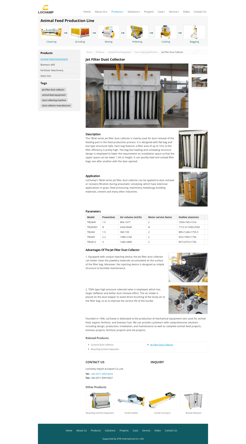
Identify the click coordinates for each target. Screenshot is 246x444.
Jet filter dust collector (53, 89)
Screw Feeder (131, 412)
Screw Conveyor (162, 412)
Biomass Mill (47, 64)
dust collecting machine (54, 100)
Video (186, 11)
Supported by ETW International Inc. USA (123, 438)
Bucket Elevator (194, 412)
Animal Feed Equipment (119, 52)
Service (146, 430)
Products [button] (117, 11)
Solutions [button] (134, 11)
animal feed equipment (54, 94)
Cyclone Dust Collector (102, 344)
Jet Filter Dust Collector (161, 344)
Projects (149, 11)
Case (135, 430)
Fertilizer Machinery (51, 70)
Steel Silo (45, 76)
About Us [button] (101, 11)
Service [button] (174, 11)
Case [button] (161, 11)
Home (87, 11)
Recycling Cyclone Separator (105, 349)
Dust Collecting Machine (146, 52)
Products (100, 52)
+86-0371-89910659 (102, 374)
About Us (81, 430)
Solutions (110, 430)
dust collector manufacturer (56, 105)
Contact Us (200, 11)
